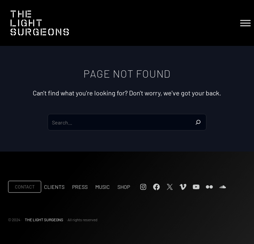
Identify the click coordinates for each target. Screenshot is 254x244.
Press (80, 187)
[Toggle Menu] (245, 23)
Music (102, 187)
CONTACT (25, 187)
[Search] (198, 122)
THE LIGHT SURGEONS (44, 219)
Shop (123, 187)
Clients (54, 187)
